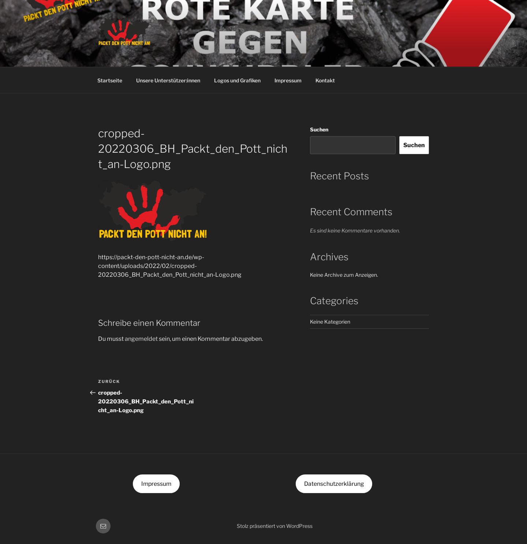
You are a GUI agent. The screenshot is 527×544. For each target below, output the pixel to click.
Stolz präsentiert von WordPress (275, 526)
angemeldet (141, 338)
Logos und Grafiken (237, 80)
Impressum (288, 80)
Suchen (319, 129)
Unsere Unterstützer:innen (168, 80)
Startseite (109, 80)
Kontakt (325, 80)
